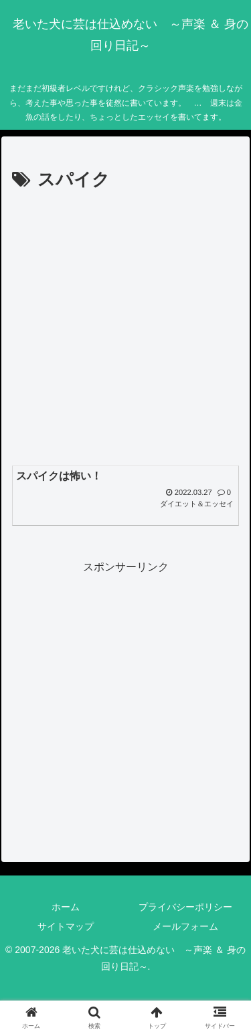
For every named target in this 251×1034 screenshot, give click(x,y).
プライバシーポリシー (185, 907)
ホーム (66, 907)
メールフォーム (185, 926)
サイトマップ (65, 926)
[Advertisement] (125, 327)
